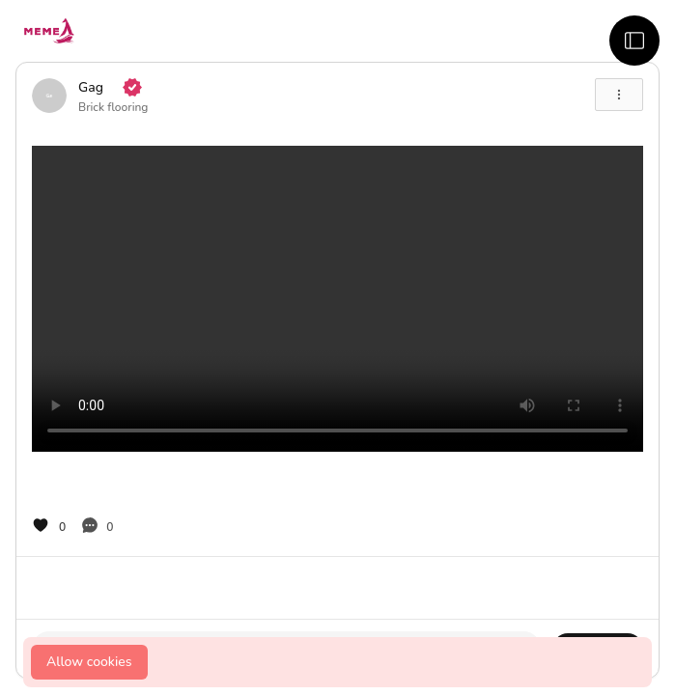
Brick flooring (113, 107)
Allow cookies (89, 662)
